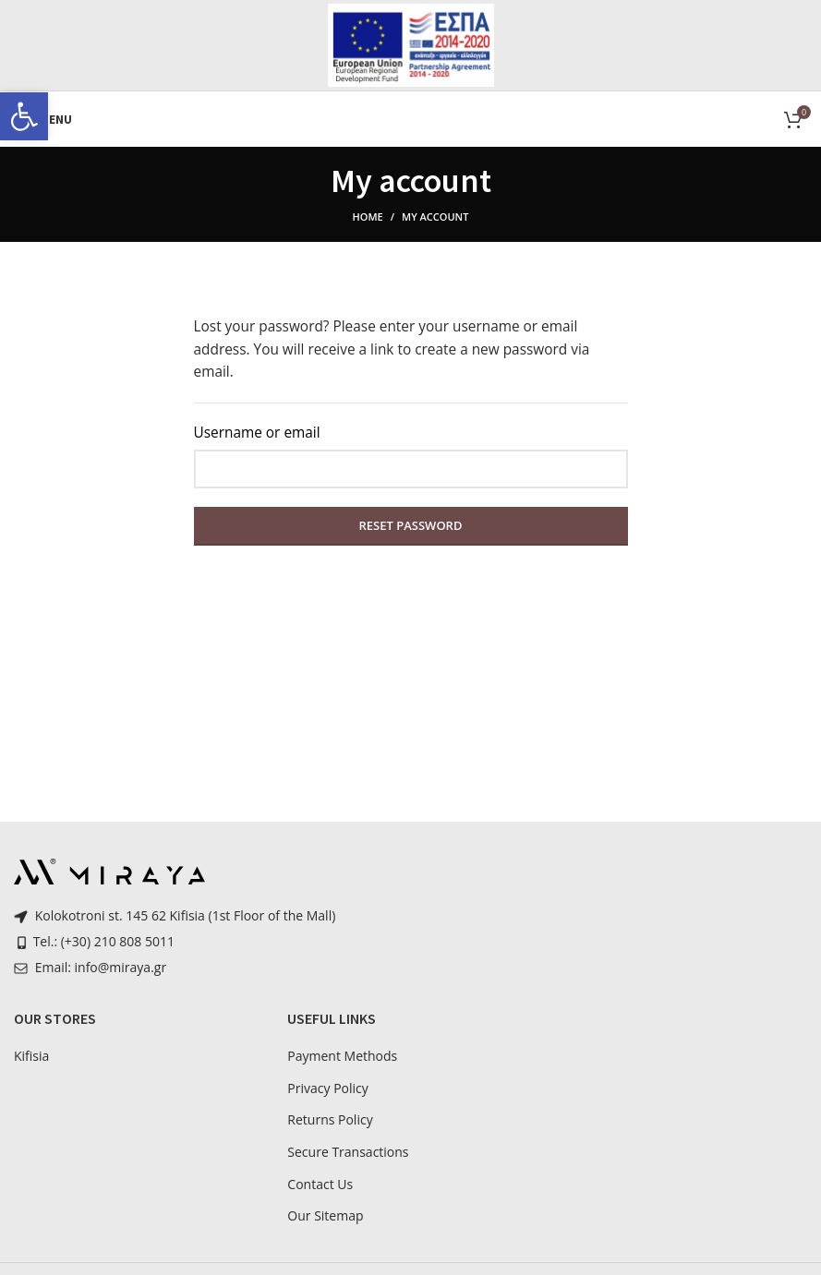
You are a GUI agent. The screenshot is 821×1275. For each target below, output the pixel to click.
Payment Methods (342, 1056)
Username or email (257, 432)
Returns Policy (329, 1119)
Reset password (411, 525)
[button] (24, 116)
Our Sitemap (325, 1215)
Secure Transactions (347, 1152)
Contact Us (320, 1184)
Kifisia (31, 1056)
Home (368, 216)
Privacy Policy (327, 1088)
